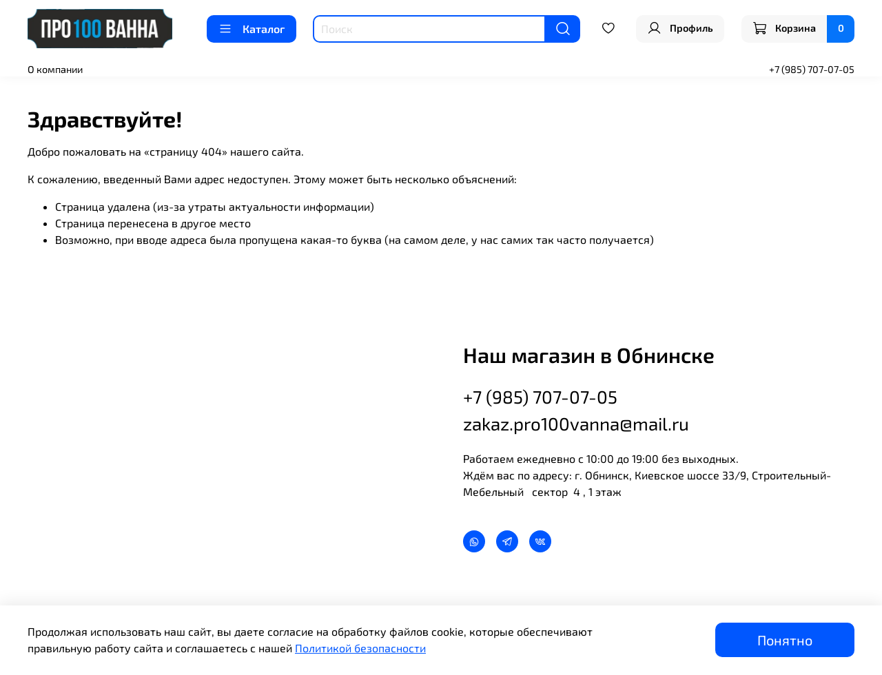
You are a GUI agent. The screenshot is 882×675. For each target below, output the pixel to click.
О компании (55, 69)
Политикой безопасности (360, 647)
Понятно (784, 640)
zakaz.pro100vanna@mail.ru (576, 423)
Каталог (251, 29)
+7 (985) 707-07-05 (811, 69)
